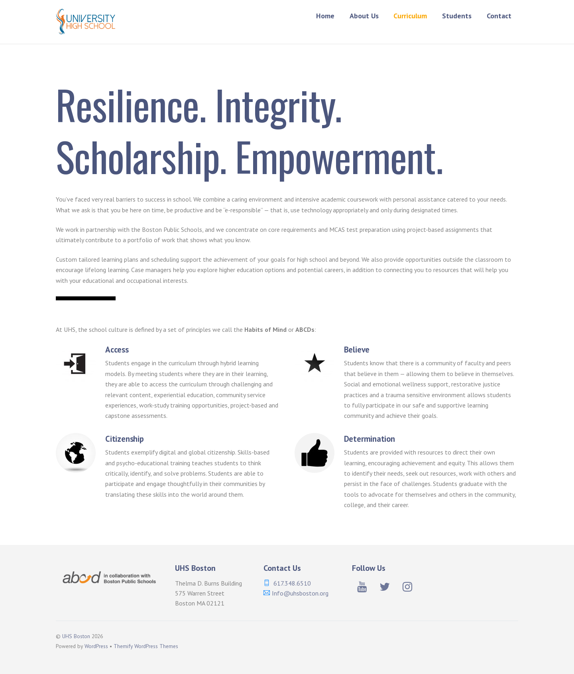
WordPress (96, 646)
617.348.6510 (292, 583)
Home (325, 15)
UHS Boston (76, 636)
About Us (364, 15)
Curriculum (410, 15)
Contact (499, 15)
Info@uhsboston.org (300, 593)
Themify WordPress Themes (146, 646)
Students (457, 15)
